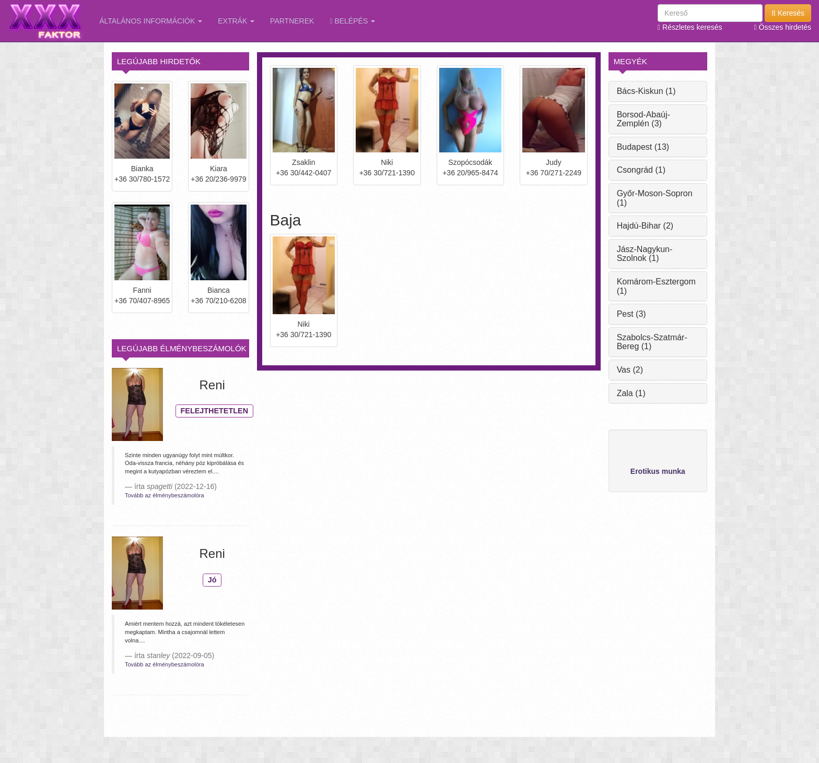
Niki (387, 162)
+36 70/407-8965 (142, 300)
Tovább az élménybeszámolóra (164, 495)
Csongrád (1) (641, 169)
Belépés (352, 21)
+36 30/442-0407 (303, 173)
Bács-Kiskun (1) (646, 91)
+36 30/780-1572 (142, 179)
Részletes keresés (690, 27)
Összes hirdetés (782, 27)
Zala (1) (631, 393)
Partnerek (292, 21)
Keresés (787, 13)
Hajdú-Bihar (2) (645, 225)
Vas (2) (630, 369)
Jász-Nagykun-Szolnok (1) (645, 254)
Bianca (218, 290)
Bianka (142, 168)
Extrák (236, 21)
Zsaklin (303, 162)
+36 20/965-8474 (470, 173)
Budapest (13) (643, 146)
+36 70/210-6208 (218, 300)
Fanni (142, 290)
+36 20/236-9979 (218, 179)
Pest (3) (631, 313)
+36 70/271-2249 (553, 173)
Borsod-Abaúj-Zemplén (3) (643, 119)
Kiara (218, 168)
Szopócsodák (470, 162)
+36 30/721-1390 (387, 173)
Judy (553, 162)
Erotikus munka (657, 471)
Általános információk (150, 21)
